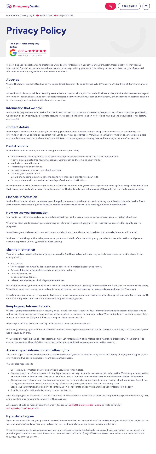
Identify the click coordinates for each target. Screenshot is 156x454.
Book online (129, 6)
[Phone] (110, 6)
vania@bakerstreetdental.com (85, 405)
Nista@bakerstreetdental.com (22, 408)
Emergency (30, 6)
